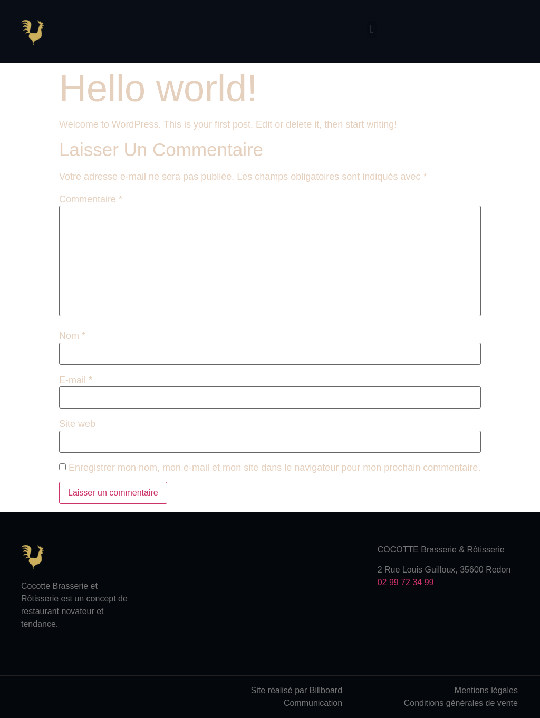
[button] (372, 29)
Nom (72, 336)
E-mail (75, 380)
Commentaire (90, 199)
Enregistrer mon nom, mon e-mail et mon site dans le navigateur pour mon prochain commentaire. (274, 467)
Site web (77, 424)
